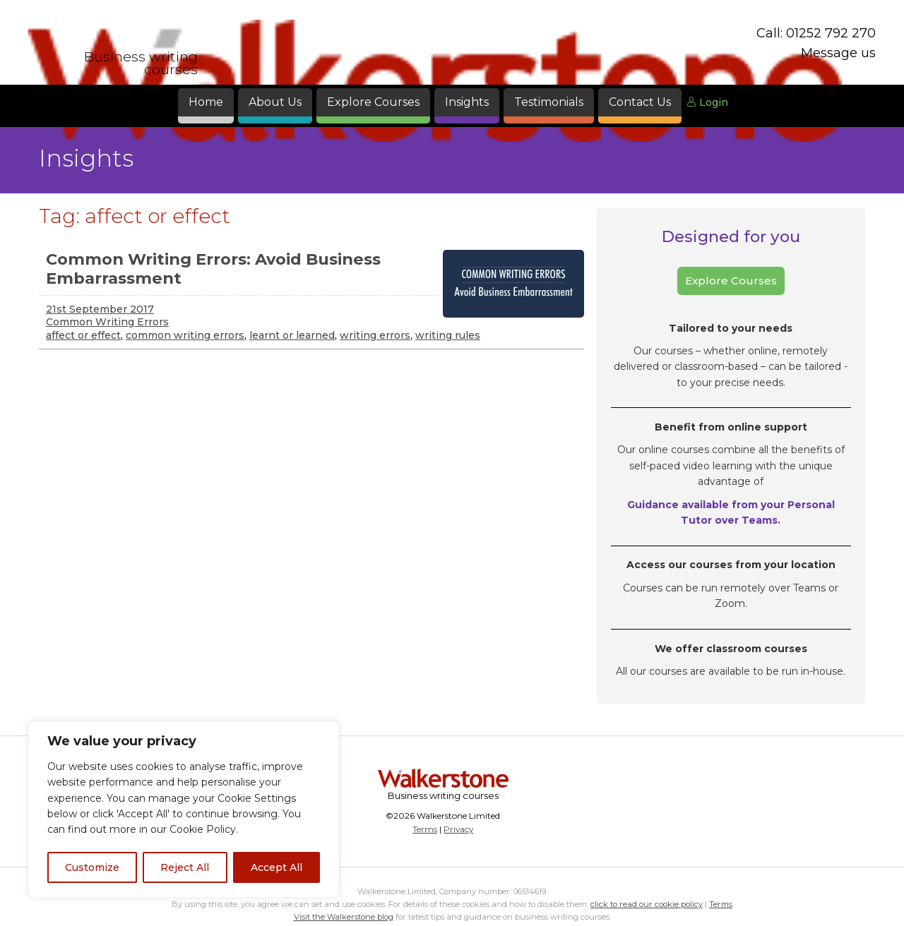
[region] (183, 809)
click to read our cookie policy (646, 904)
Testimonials (548, 102)
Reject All (184, 867)
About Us (275, 102)
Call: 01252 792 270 (816, 33)
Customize (92, 867)
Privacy (458, 829)
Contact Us (640, 102)
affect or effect (83, 335)
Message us (838, 53)
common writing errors (185, 335)
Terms (424, 829)
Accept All (276, 867)
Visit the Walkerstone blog (343, 917)
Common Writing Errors (107, 321)
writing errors (375, 335)
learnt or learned (292, 335)
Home (206, 102)
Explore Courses (373, 102)
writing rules (447, 335)
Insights (467, 102)
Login (707, 102)
